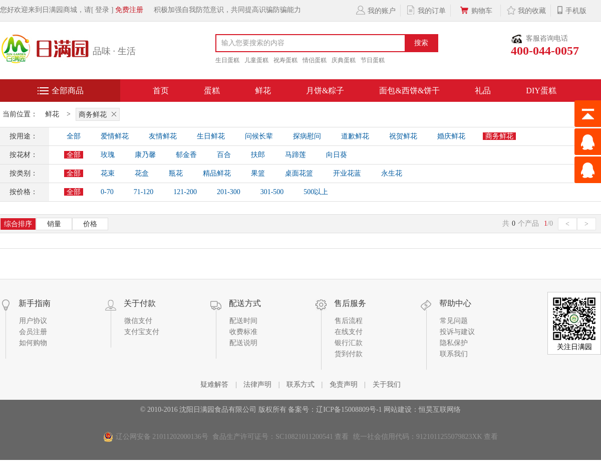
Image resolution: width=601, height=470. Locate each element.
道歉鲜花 (355, 136)
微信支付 (138, 321)
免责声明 (344, 384)
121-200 (185, 192)
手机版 (571, 10)
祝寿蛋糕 (285, 60)
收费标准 (243, 332)
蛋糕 (212, 90)
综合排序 (18, 224)
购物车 (475, 10)
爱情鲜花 (115, 136)
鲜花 (263, 90)
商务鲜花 (99, 113)
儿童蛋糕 (256, 60)
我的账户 (375, 10)
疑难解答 (214, 384)
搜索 (421, 43)
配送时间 (243, 321)
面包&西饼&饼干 (409, 90)
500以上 (316, 192)
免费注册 (129, 10)
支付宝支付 (141, 332)
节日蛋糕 (373, 60)
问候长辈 (259, 136)
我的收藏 (525, 10)
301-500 (272, 192)
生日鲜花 (211, 136)
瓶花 (176, 173)
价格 (90, 224)
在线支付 (349, 332)
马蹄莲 (295, 155)
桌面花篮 (299, 173)
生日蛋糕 (227, 60)
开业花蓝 (347, 173)
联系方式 (300, 384)
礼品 (483, 90)
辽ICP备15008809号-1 (349, 409)
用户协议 (33, 321)
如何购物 (33, 343)
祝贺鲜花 (403, 136)
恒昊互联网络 (440, 409)
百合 (224, 155)
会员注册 (33, 332)
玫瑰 (108, 155)
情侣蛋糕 (315, 60)
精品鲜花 (217, 173)
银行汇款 (349, 343)
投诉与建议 (457, 332)
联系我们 (454, 354)
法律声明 (257, 384)
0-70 (107, 192)
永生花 (391, 173)
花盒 (142, 173)
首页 (161, 90)
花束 (108, 173)
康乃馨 (145, 155)
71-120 (144, 192)
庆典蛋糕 (344, 60)
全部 (74, 136)
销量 (54, 224)
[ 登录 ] (102, 10)
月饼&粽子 (325, 90)
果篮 (258, 173)
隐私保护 (454, 343)
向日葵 (336, 155)
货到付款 (349, 354)
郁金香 (186, 155)
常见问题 (454, 321)
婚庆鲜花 (451, 136)
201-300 (228, 192)
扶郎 (258, 155)
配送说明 (243, 343)
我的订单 (425, 10)
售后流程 (349, 321)
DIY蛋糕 (541, 90)
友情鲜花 (163, 136)
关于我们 (387, 384)
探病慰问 (307, 136)
